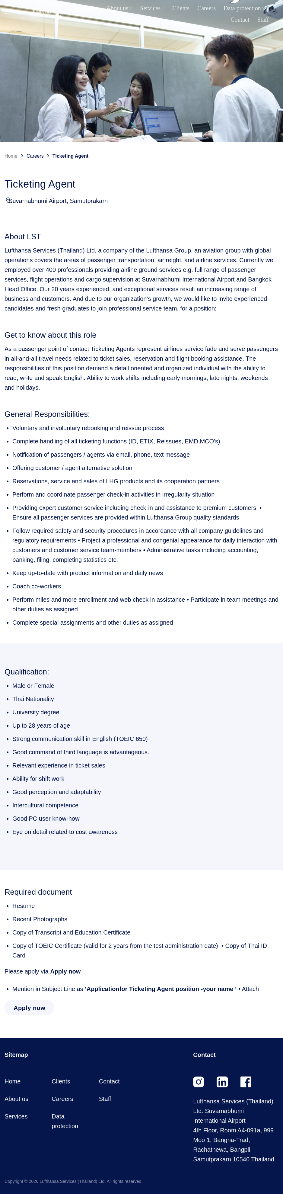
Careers (206, 8)
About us (119, 8)
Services (152, 8)
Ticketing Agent (70, 156)
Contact (240, 19)
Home (91, 8)
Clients (180, 8)
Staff (263, 19)
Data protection (244, 8)
